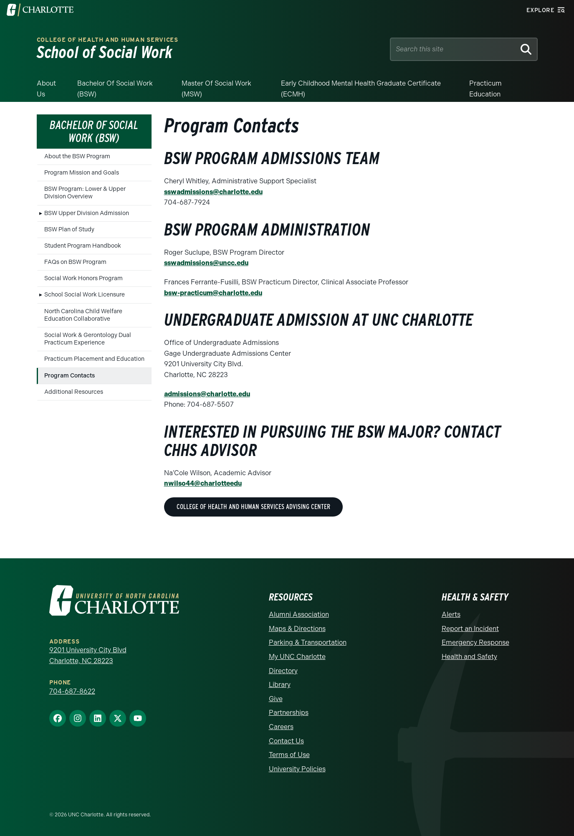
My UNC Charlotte (297, 657)
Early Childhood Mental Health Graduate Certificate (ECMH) (361, 88)
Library (280, 685)
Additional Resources (73, 391)
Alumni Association (299, 614)
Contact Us (286, 741)
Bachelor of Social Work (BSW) (115, 88)
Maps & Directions (297, 629)
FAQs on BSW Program (75, 262)
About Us (46, 88)
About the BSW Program (77, 156)
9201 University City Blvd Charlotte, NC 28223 (87, 655)
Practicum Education (485, 88)
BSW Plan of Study (69, 229)
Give (276, 699)
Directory (283, 671)
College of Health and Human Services (107, 40)
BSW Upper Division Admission (86, 213)
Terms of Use (289, 755)
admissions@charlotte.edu (207, 394)
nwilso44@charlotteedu (203, 483)
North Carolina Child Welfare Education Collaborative (83, 315)
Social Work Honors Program (83, 278)
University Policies (297, 769)
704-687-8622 (72, 691)
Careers (281, 727)
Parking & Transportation (307, 642)
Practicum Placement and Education (94, 358)
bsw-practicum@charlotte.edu (213, 293)
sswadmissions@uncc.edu (206, 263)
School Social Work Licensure (84, 294)
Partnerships (288, 713)
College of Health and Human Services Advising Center (253, 507)
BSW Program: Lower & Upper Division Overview (85, 192)
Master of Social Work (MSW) (216, 88)
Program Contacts (69, 375)
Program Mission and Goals (81, 172)
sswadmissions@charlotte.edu (213, 192)
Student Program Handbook (82, 245)
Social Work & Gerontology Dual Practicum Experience (87, 339)
